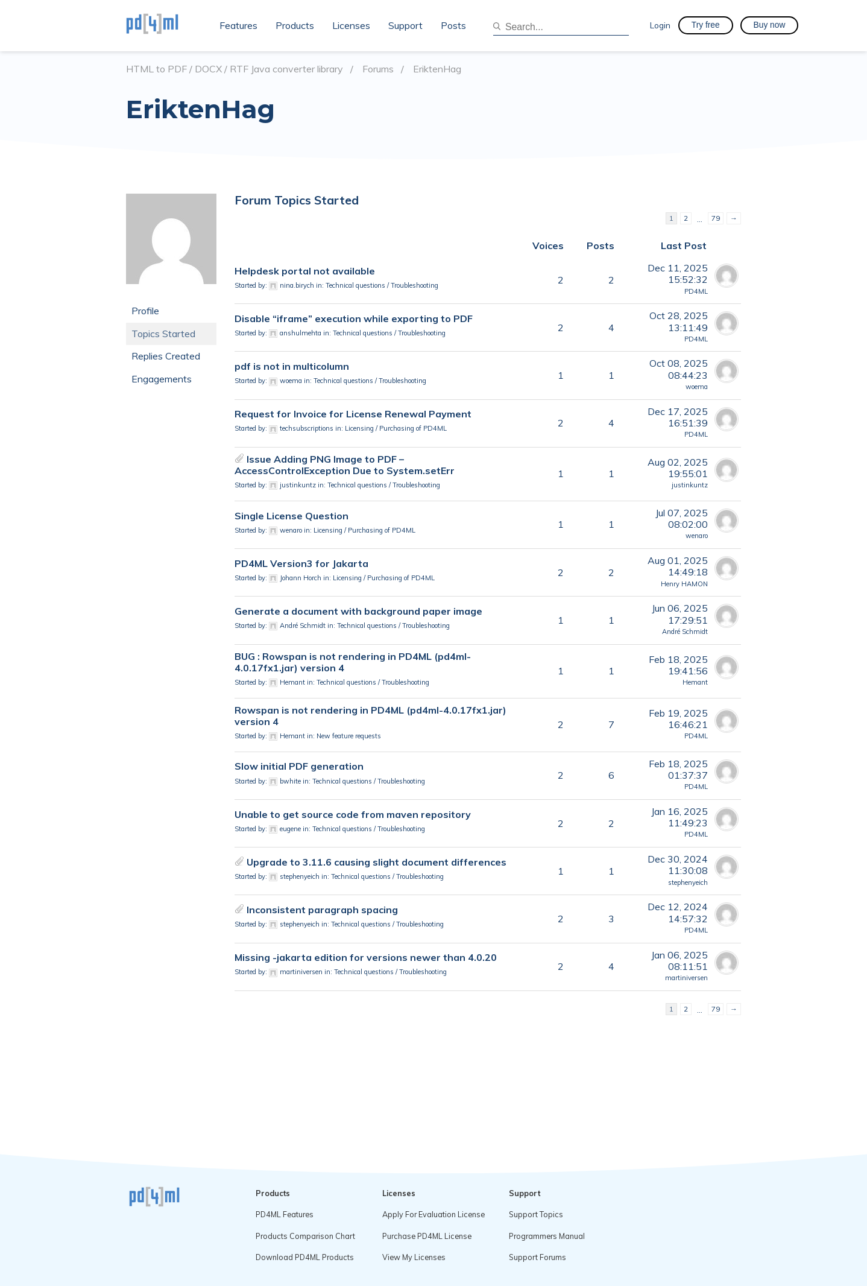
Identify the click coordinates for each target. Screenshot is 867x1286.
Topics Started (163, 334)
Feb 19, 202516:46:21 (678, 718)
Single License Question (291, 516)
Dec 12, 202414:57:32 (678, 912)
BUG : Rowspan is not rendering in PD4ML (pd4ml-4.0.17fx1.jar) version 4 (353, 662)
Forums (378, 69)
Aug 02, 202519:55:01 (678, 468)
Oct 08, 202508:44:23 (678, 369)
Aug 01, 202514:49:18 (678, 566)
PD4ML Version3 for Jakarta (301, 563)
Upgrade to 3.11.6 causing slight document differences (376, 862)
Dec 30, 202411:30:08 (678, 864)
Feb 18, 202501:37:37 (678, 769)
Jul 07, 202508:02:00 (681, 518)
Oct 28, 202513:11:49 (678, 321)
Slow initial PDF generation (299, 766)
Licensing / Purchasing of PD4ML (396, 428)
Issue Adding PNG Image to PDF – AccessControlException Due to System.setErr (345, 465)
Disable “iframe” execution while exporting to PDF (354, 318)
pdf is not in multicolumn (292, 366)
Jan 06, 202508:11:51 (679, 960)
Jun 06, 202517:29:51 (680, 614)
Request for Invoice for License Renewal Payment (353, 414)
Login (660, 25)
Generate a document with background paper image (358, 611)
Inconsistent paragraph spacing (322, 910)
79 (715, 218)
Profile (145, 311)
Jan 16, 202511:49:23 (679, 817)
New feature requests (349, 736)
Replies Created (165, 356)
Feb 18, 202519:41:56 (678, 665)
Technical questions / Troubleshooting (382, 285)
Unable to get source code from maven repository (353, 814)
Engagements (161, 379)
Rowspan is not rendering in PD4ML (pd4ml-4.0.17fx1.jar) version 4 (370, 715)
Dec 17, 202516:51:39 (678, 417)
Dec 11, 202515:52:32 (678, 273)
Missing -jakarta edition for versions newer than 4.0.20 (366, 957)
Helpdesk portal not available (305, 271)
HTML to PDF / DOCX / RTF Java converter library (234, 69)
